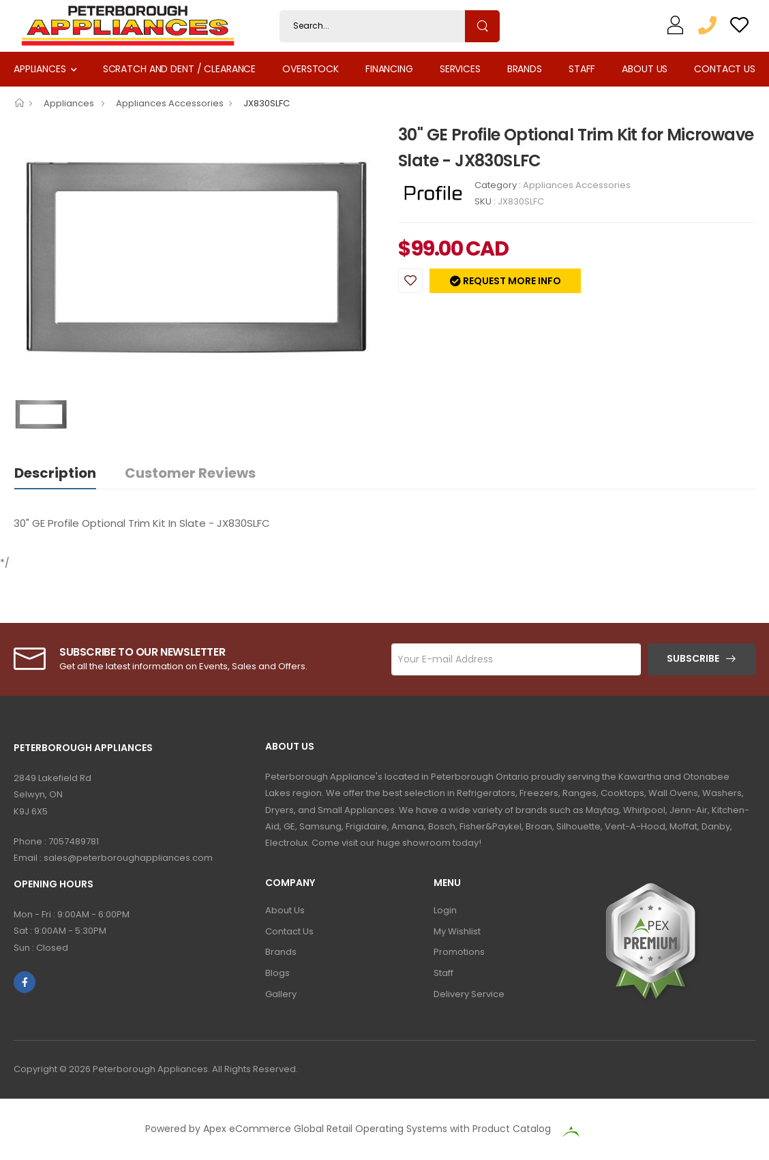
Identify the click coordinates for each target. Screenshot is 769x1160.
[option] (196, 257)
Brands (524, 69)
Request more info (511, 281)
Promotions (459, 951)
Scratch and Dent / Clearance (179, 69)
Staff (582, 69)
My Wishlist (457, 931)
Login (445, 910)
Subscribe (693, 658)
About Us (644, 69)
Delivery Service (469, 994)
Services (460, 69)
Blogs (277, 972)
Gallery (281, 994)
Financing (389, 69)
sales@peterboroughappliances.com (128, 857)
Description (55, 473)
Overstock (310, 69)
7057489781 (73, 841)
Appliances (40, 69)
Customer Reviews (190, 473)
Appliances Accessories (170, 103)
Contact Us (724, 69)
